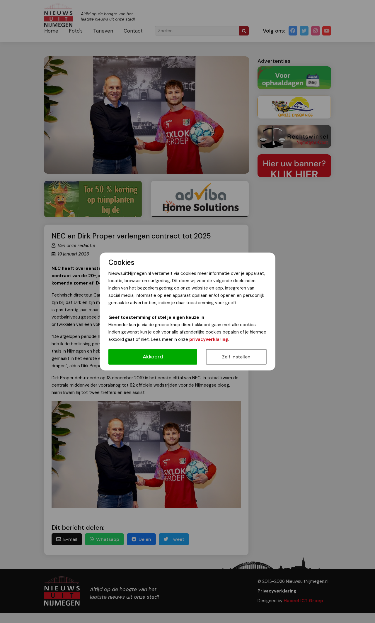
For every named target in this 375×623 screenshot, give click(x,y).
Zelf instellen (236, 357)
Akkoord (153, 356)
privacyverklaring (208, 339)
